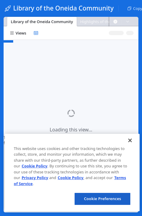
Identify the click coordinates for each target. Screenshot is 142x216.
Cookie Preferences (102, 198)
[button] (115, 21)
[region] (72, 172)
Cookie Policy (34, 166)
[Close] (130, 140)
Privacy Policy (35, 177)
